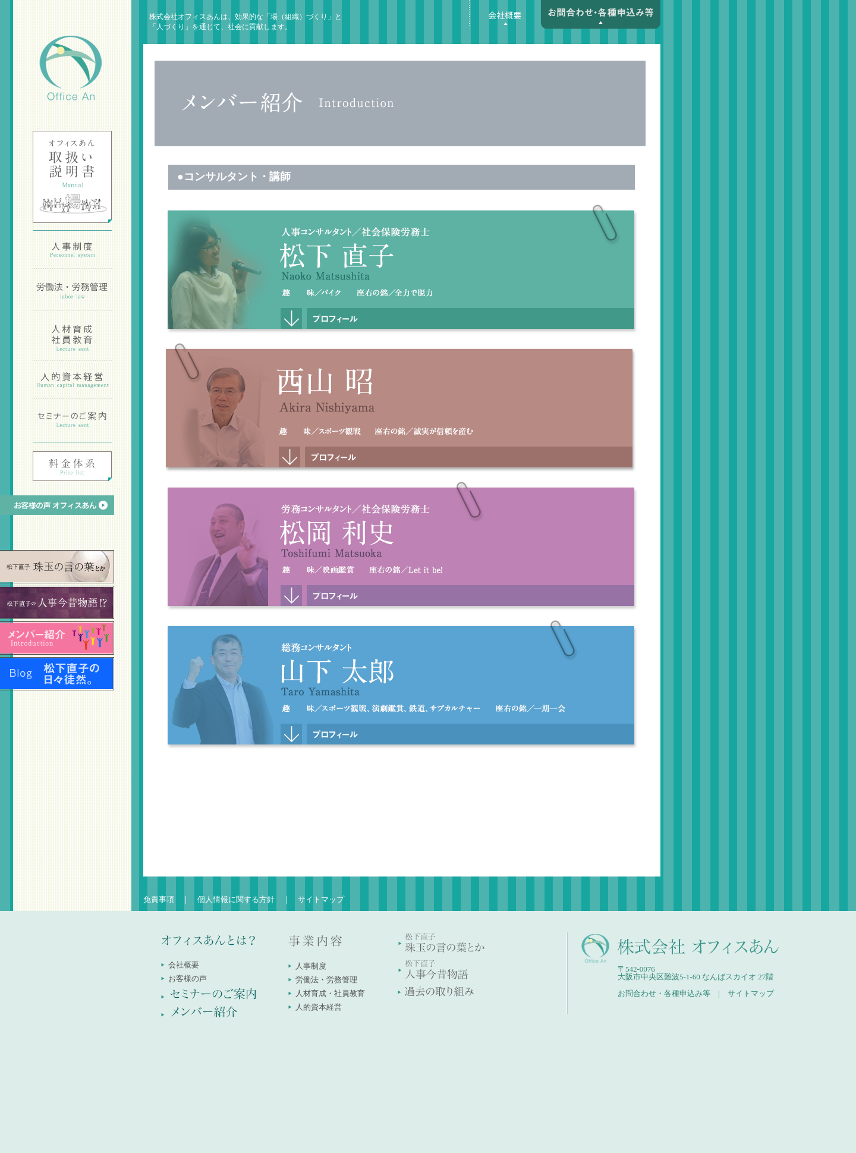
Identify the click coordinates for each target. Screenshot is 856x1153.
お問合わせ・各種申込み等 (664, 993)
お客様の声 (187, 978)
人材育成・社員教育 (330, 993)
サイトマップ (321, 899)
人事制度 (310, 966)
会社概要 (183, 964)
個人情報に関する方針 (236, 899)
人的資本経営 (318, 1007)
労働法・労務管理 (326, 979)
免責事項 (158, 899)
